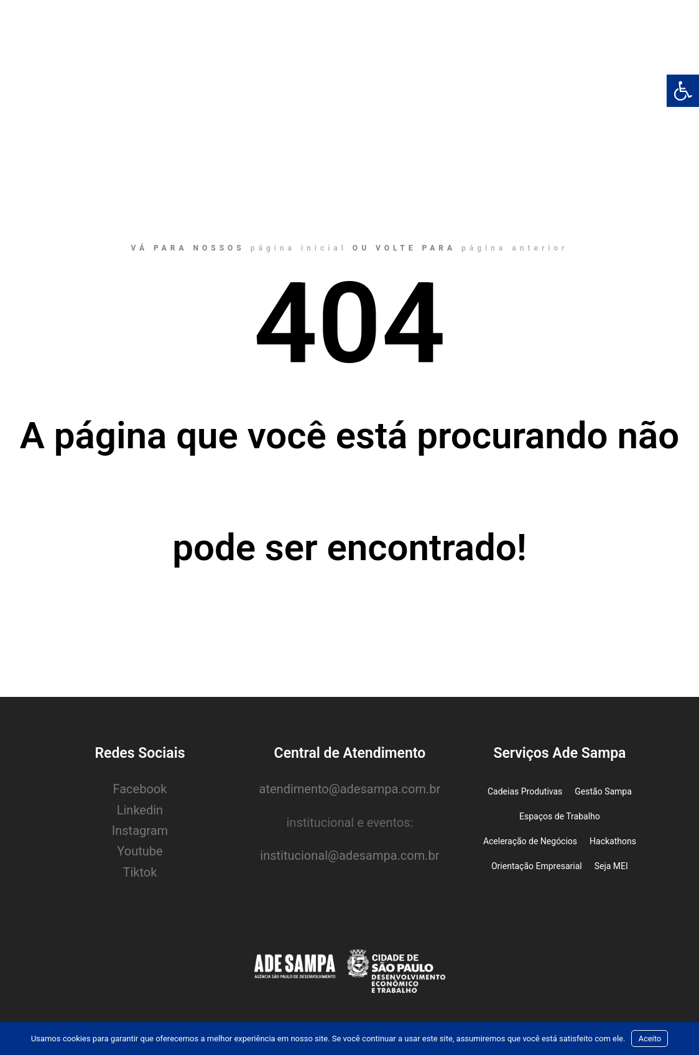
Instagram (140, 830)
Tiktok (140, 872)
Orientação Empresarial (536, 866)
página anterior (514, 248)
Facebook (140, 788)
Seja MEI (611, 866)
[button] (683, 91)
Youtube (139, 851)
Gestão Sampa (603, 791)
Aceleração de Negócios (530, 841)
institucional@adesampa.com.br (349, 855)
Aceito (649, 1038)
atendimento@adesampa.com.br (350, 788)
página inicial (299, 248)
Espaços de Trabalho (559, 816)
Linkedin (140, 810)
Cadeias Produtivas (525, 791)
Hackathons (613, 841)
